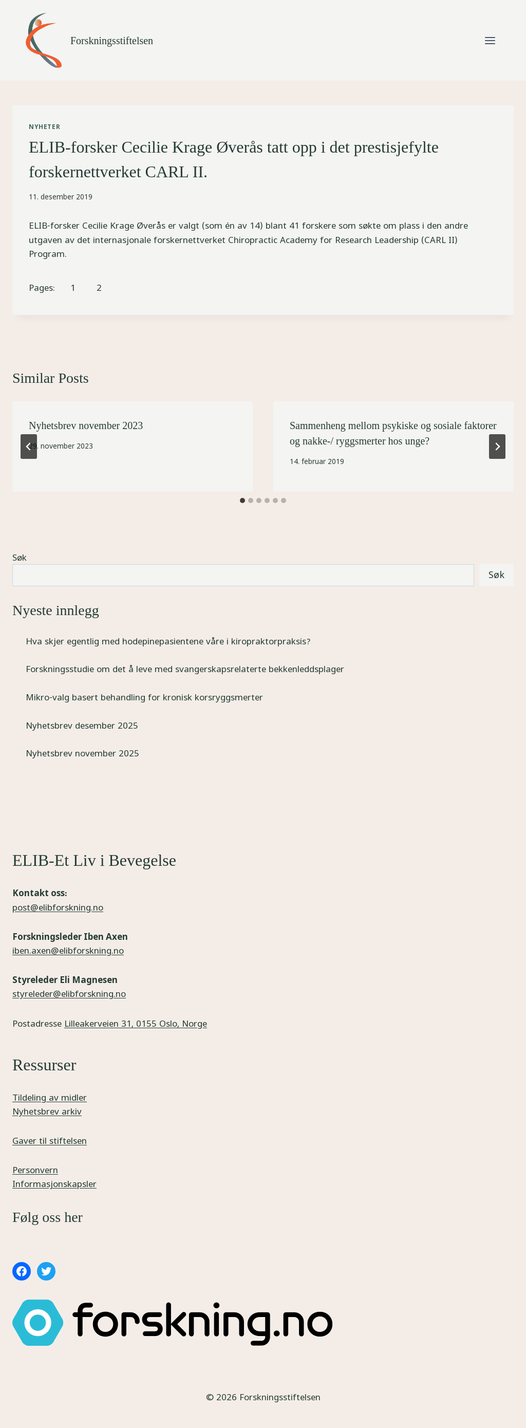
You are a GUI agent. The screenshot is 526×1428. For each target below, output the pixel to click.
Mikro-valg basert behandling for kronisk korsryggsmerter (144, 697)
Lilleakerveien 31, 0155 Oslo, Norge (135, 1023)
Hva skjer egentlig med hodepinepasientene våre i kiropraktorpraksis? (168, 641)
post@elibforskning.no (57, 907)
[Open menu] (489, 40)
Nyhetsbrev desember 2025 (82, 725)
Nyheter (44, 127)
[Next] (497, 446)
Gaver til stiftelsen (49, 1140)
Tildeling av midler (49, 1097)
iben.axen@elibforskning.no (68, 950)
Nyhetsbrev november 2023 (86, 425)
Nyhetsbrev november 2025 (82, 753)
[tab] (242, 500)
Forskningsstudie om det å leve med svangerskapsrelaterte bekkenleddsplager (185, 668)
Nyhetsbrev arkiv (47, 1111)
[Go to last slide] (29, 446)
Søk (19, 557)
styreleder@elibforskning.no (69, 993)
